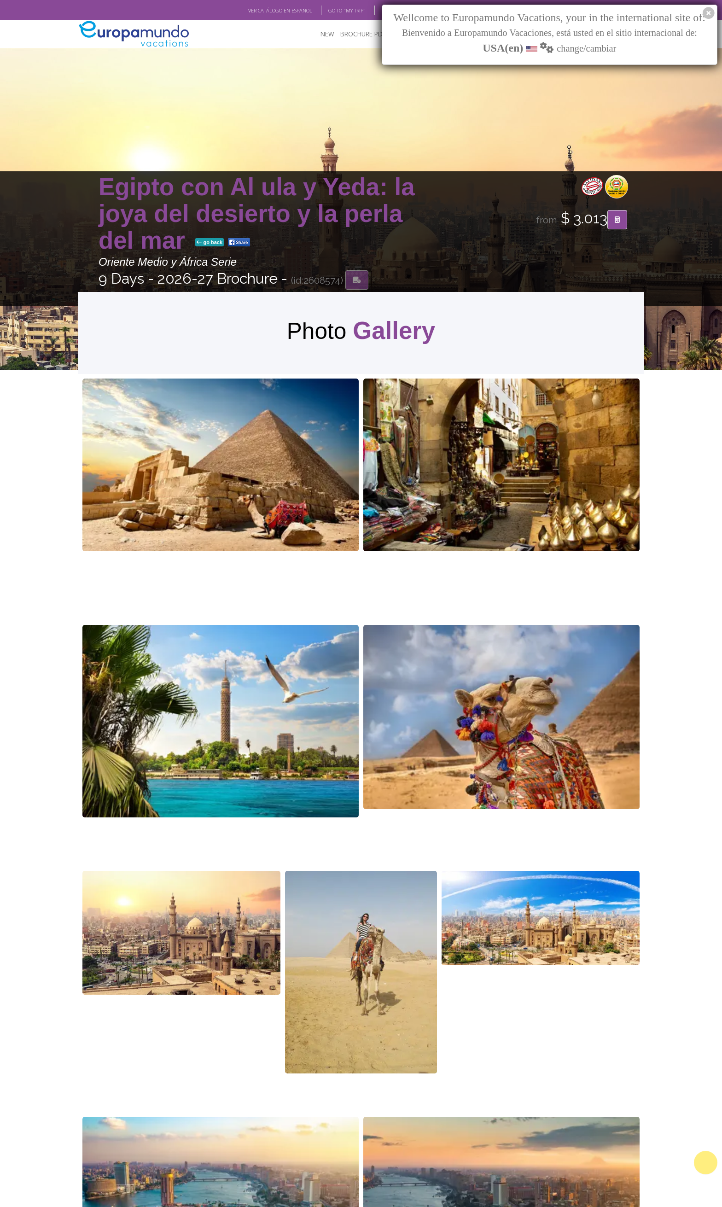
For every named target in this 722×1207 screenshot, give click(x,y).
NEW (327, 35)
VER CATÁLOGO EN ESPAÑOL (280, 10)
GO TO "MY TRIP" (347, 10)
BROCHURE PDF (363, 35)
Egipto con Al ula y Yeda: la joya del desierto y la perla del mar (257, 214)
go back (209, 243)
